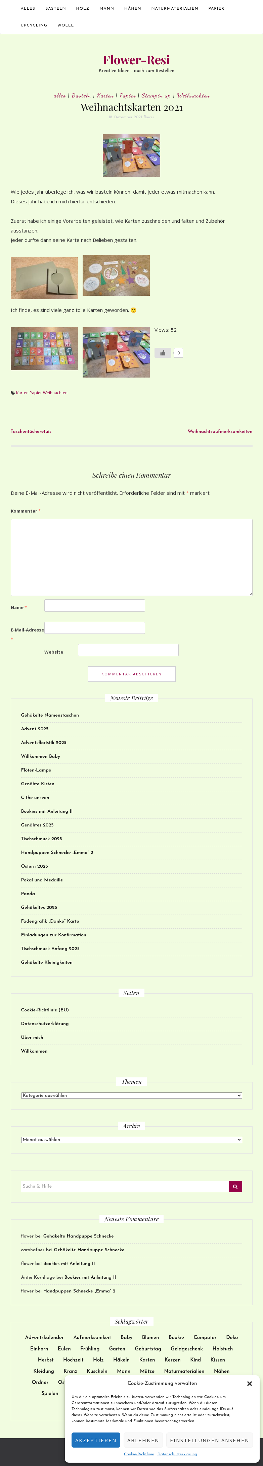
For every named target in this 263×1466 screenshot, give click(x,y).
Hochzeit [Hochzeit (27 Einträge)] (73, 1360)
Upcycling (34, 25)
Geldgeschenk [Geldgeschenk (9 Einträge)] (187, 1349)
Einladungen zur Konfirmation (53, 935)
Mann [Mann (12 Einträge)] (123, 1371)
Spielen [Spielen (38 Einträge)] (49, 1393)
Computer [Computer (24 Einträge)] (204, 1337)
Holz (83, 9)
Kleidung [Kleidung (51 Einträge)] (43, 1371)
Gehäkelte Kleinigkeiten (47, 962)
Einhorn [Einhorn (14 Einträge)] (39, 1349)
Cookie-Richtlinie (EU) (45, 1010)
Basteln (55, 9)
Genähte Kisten (37, 784)
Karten (105, 95)
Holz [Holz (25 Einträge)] (98, 1360)
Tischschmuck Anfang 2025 (50, 948)
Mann (106, 9)
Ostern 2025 (34, 866)
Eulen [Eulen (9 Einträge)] (64, 1349)
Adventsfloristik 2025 (44, 742)
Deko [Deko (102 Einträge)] (232, 1337)
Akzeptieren (96, 1440)
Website (53, 652)
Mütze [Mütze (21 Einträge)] (147, 1371)
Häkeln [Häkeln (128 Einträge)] (121, 1360)
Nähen (132, 9)
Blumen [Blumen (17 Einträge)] (150, 1337)
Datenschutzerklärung (177, 1454)
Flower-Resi (136, 59)
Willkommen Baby (40, 756)
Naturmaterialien (175, 9)
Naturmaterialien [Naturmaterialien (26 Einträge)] (184, 1371)
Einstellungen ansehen (209, 1440)
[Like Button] (163, 353)
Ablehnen (143, 1440)
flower (148, 117)
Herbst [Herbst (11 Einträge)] (46, 1360)
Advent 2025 (35, 729)
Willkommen (34, 1051)
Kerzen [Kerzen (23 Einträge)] (173, 1360)
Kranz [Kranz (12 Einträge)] (70, 1371)
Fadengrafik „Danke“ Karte (50, 921)
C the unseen (35, 797)
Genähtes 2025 (37, 825)
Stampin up (156, 95)
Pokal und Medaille (42, 880)
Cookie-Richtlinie (139, 1454)
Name (19, 607)
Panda (28, 893)
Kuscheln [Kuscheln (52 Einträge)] (97, 1371)
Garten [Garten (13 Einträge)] (117, 1349)
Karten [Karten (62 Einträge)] (147, 1360)
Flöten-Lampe (36, 770)
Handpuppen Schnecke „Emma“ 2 (57, 852)
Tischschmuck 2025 (41, 839)
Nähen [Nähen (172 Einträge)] (222, 1371)
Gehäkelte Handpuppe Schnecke (78, 1236)
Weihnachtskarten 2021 (132, 107)
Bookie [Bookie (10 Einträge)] (176, 1337)
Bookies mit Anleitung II (47, 811)
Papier (216, 9)
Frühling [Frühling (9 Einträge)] (89, 1349)
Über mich (32, 1037)
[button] (249, 1383)
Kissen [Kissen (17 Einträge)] (218, 1360)
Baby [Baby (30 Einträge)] (126, 1337)
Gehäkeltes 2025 (39, 907)
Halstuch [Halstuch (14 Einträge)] (223, 1349)
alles (28, 9)
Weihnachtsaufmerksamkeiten (220, 431)
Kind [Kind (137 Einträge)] (195, 1360)
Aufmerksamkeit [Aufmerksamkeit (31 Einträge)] (92, 1337)
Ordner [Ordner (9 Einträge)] (40, 1382)
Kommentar (26, 511)
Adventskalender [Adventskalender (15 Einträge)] (44, 1337)
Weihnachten (193, 95)
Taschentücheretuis (31, 431)
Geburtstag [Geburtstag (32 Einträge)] (148, 1349)
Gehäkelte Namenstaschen (50, 715)
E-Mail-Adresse (27, 635)
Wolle (65, 25)
